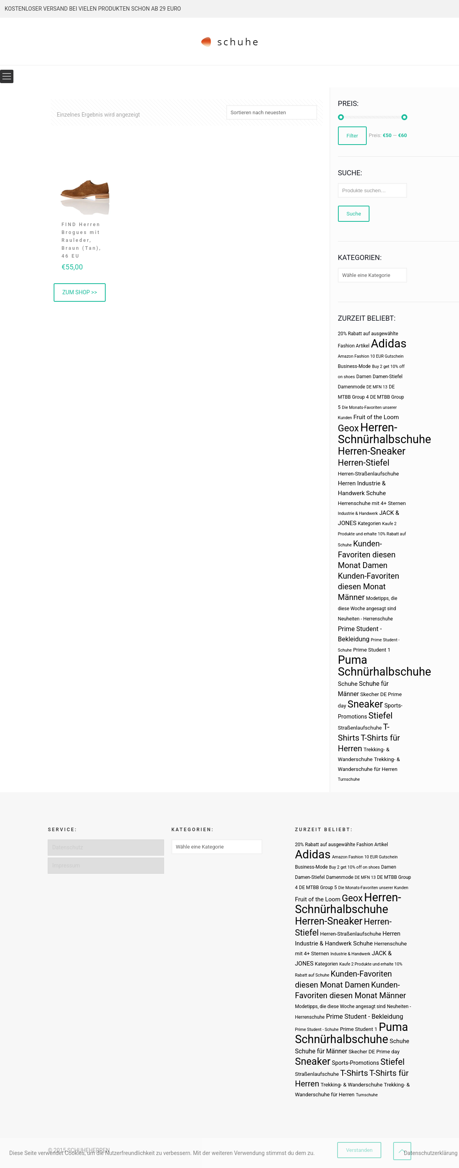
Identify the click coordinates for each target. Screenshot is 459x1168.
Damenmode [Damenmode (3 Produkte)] (351, 387)
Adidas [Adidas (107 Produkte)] (388, 343)
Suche (354, 214)
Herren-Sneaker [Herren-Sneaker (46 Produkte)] (371, 451)
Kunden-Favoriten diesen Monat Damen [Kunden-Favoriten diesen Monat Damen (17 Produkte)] (367, 554)
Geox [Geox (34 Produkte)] (348, 428)
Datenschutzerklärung (430, 1153)
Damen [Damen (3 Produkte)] (363, 376)
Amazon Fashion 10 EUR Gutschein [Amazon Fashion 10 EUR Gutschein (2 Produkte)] (370, 356)
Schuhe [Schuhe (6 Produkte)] (348, 683)
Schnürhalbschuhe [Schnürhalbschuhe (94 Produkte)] (384, 671)
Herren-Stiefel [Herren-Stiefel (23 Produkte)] (364, 463)
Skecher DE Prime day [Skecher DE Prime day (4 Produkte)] (374, 1052)
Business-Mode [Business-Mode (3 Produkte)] (354, 366)
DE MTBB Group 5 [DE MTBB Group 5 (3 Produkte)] (318, 887)
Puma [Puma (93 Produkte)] (352, 660)
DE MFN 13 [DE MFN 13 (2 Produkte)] (376, 387)
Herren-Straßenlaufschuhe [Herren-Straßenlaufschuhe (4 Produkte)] (368, 474)
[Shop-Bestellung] (271, 112)
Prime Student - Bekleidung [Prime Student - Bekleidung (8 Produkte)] (364, 1016)
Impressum (66, 865)
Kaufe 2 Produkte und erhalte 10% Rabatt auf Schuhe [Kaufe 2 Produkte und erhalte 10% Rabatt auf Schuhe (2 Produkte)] (372, 534)
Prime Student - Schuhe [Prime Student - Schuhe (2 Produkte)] (317, 1029)
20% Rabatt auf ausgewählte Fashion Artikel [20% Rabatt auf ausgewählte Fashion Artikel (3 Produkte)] (341, 844)
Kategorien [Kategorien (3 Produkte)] (369, 523)
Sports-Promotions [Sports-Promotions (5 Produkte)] (355, 1063)
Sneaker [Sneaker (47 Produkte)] (365, 704)
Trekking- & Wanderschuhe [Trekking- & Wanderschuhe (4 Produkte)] (351, 1085)
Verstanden (359, 1150)
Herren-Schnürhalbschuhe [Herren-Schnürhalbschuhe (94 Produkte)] (384, 433)
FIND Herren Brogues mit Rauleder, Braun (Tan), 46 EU (81, 240)
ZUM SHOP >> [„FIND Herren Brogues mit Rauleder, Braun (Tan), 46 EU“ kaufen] (79, 292)
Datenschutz (67, 847)
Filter (352, 136)
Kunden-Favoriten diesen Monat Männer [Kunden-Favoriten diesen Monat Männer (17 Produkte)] (368, 586)
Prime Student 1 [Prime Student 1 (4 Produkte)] (371, 650)
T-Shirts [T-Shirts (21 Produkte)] (354, 1073)
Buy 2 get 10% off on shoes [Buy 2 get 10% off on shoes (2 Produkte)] (354, 867)
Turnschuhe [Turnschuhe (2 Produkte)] (349, 779)
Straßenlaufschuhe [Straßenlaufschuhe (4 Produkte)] (360, 728)
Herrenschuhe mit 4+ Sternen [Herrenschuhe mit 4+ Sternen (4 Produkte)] (372, 503)
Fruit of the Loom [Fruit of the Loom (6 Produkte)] (376, 417)
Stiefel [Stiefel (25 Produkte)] (380, 715)
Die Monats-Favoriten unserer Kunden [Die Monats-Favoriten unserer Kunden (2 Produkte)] (373, 887)
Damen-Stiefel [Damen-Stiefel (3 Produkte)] (388, 376)
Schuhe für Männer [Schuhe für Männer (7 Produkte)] (321, 1051)
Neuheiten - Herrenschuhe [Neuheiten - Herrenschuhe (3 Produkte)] (365, 619)
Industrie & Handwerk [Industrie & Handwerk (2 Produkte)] (358, 513)
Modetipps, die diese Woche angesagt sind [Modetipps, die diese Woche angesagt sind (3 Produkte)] (340, 1006)
